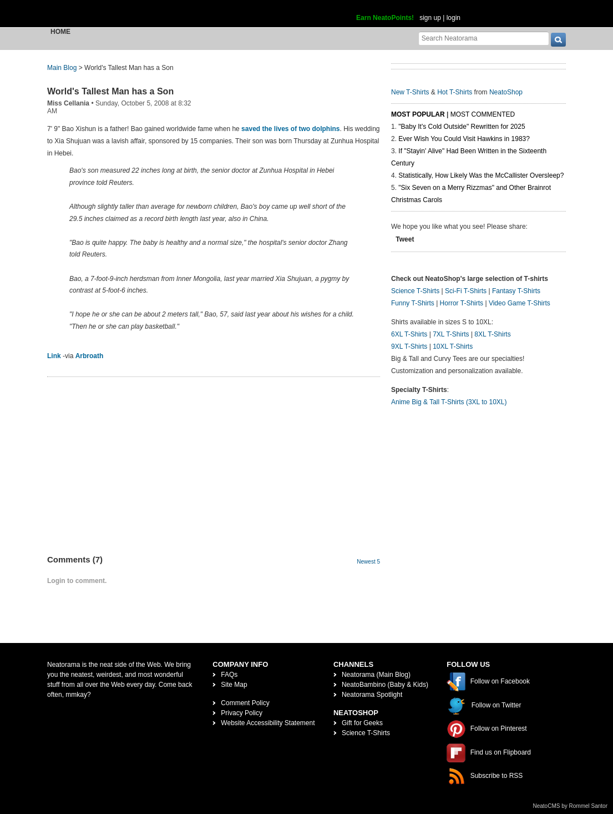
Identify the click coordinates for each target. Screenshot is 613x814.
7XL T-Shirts (451, 334)
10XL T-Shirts (453, 346)
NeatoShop (506, 92)
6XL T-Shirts (409, 334)
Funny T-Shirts (412, 303)
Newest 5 (368, 562)
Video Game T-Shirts (519, 303)
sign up (430, 18)
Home (60, 32)
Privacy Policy (241, 713)
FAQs (229, 675)
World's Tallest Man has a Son (110, 91)
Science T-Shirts (415, 291)
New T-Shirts (410, 92)
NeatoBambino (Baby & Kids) (385, 685)
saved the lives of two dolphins (290, 129)
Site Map (234, 685)
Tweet (405, 239)
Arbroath (89, 356)
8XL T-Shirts (492, 334)
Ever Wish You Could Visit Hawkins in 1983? (464, 139)
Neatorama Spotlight (372, 695)
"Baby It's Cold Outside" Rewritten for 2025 (461, 126)
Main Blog (62, 68)
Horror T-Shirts (461, 303)
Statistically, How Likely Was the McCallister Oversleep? (481, 175)
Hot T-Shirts (454, 92)
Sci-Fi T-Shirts (466, 291)
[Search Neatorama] (484, 38)
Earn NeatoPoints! (385, 18)
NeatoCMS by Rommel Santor (570, 806)
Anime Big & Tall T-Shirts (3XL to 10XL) (449, 402)
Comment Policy (245, 703)
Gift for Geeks (362, 723)
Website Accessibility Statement (268, 723)
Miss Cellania (68, 103)
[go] (558, 40)
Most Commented (482, 114)
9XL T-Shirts (409, 346)
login (453, 18)
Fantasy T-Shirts (516, 291)
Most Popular (418, 114)
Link (54, 356)
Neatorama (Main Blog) (376, 675)
